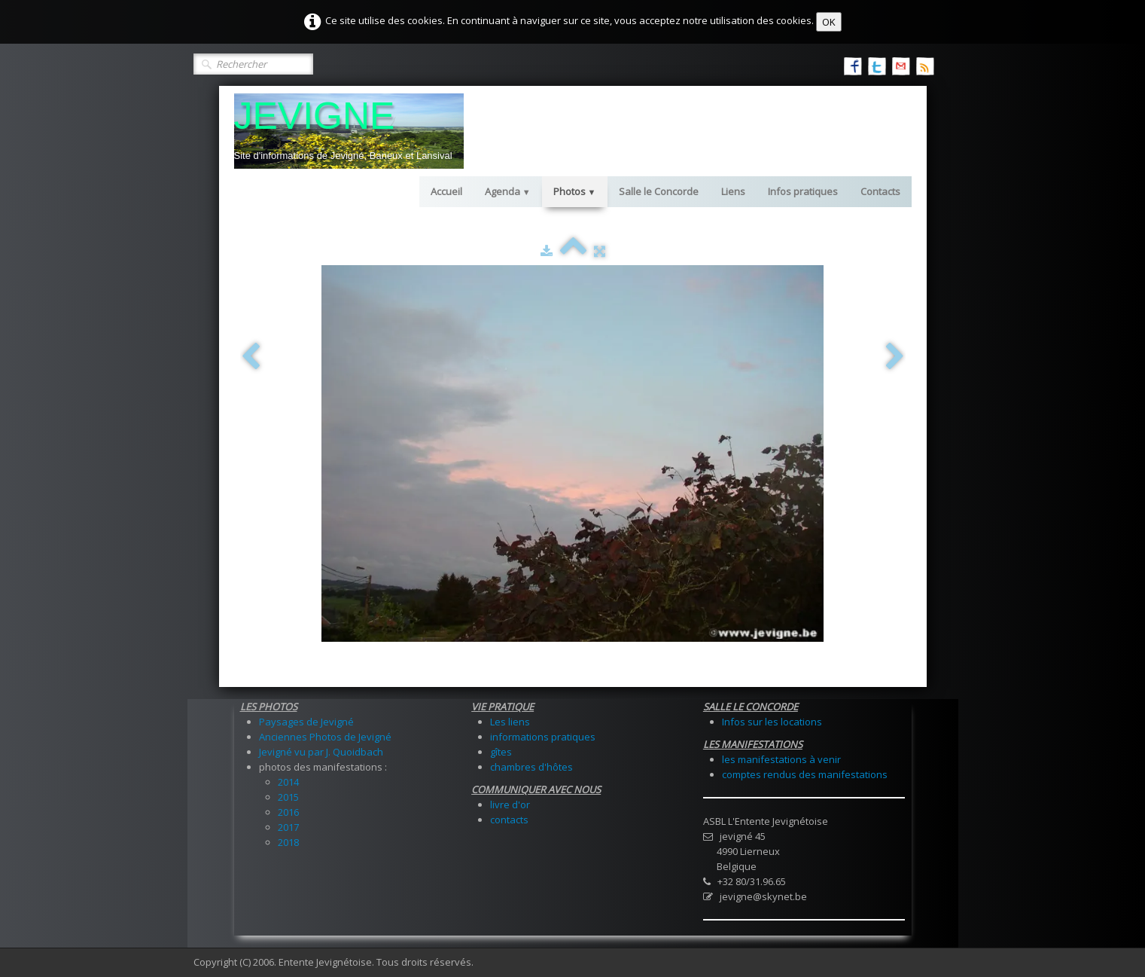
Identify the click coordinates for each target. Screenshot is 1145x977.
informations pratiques (542, 736)
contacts (509, 819)
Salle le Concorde (659, 191)
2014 (288, 782)
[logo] (349, 131)
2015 (288, 797)
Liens (733, 191)
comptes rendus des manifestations (805, 774)
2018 (288, 842)
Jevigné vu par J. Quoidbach (321, 752)
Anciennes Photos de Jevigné (325, 736)
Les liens (510, 721)
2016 (288, 812)
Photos (574, 191)
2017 (288, 827)
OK (829, 22)
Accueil (446, 191)
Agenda (508, 191)
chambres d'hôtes (531, 767)
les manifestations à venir (781, 759)
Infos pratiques (803, 191)
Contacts (880, 191)
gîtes (501, 752)
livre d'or (510, 804)
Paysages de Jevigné (306, 721)
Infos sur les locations (772, 721)
